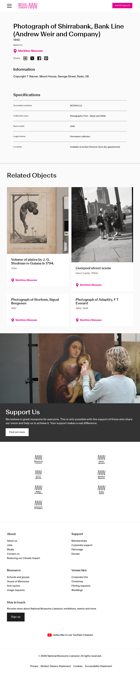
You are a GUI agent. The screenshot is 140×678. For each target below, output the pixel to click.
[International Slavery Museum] (38, 474)
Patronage (77, 549)
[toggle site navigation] (9, 5)
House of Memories (18, 581)
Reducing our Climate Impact (23, 558)
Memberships (79, 541)
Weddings (77, 590)
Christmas (77, 581)
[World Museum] (101, 459)
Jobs (9, 545)
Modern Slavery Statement (56, 666)
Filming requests (80, 586)
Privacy (34, 666)
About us (12, 541)
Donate (75, 554)
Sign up (16, 617)
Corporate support (81, 545)
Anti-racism (13, 586)
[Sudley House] (101, 489)
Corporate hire (79, 577)
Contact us (13, 554)
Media (10, 549)
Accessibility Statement (98, 666)
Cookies (78, 666)
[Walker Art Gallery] (38, 489)
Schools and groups (18, 577)
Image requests (16, 590)
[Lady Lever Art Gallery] (38, 505)
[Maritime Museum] (101, 474)
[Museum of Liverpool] (38, 459)
